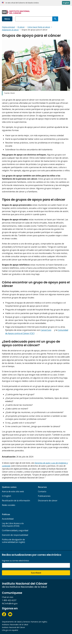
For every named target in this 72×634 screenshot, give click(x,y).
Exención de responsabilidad (15, 535)
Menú (7, 19)
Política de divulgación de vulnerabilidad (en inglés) (13, 540)
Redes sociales (8, 505)
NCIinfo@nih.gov (10, 603)
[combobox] (33, 18)
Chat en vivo (7, 597)
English (66, 3)
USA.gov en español (10, 630)
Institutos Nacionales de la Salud (15, 624)
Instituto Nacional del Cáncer (13, 627)
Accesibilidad (7, 518)
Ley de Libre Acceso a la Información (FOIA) (13, 524)
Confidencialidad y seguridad (15, 530)
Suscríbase (36, 572)
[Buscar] (55, 18)
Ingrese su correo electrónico (15, 560)
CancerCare (46, 330)
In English (6, 496)
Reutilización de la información (16, 500)
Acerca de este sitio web (13, 491)
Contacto (42, 491)
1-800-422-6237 (9, 600)
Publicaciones (44, 496)
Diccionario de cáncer (47, 500)
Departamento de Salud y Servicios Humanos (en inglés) (24, 622)
